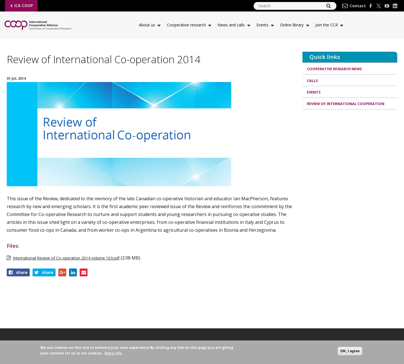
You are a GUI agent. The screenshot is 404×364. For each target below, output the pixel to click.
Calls (312, 80)
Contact (358, 6)
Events (314, 92)
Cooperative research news (335, 68)
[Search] (328, 6)
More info (113, 353)
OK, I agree (350, 351)
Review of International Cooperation (346, 104)
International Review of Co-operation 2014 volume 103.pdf (66, 258)
